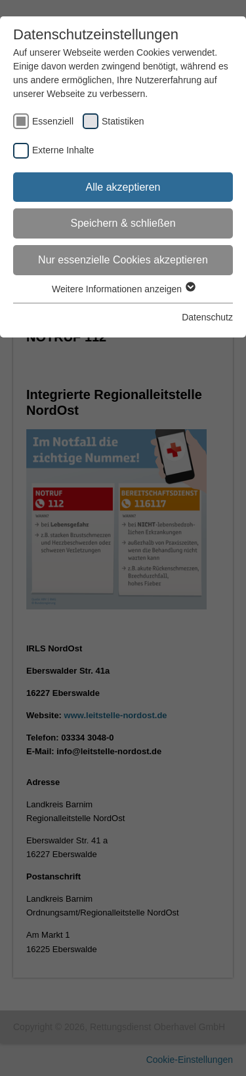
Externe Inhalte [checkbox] (63, 150)
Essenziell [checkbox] (52, 121)
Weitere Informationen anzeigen (123, 289)
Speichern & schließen (122, 223)
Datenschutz (207, 317)
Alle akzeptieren (123, 187)
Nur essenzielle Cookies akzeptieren (123, 259)
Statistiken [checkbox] (123, 121)
